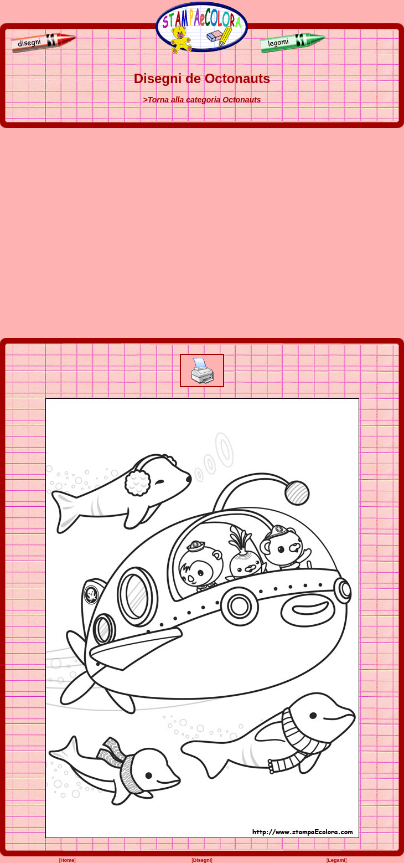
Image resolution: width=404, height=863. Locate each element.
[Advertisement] (104, 233)
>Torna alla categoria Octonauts (202, 99)
